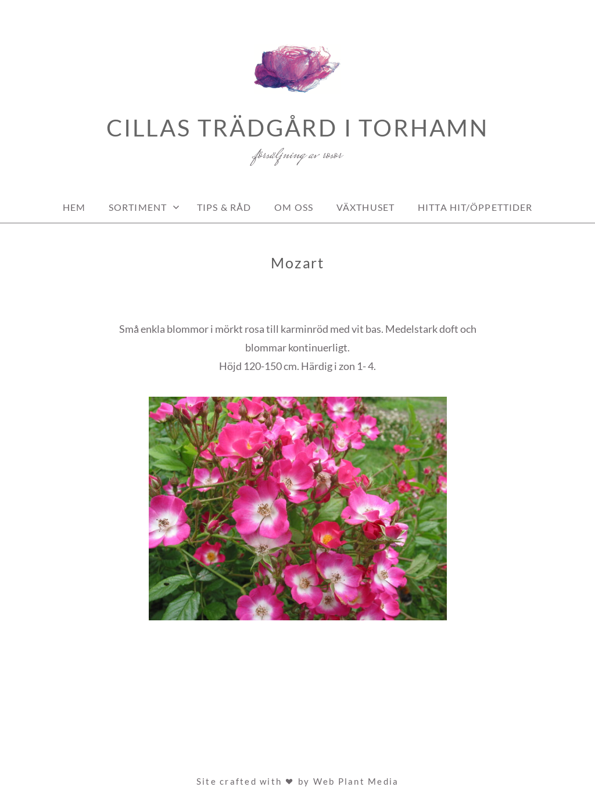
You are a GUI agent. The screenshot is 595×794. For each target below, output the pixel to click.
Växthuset (365, 207)
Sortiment (138, 207)
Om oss (293, 207)
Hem (74, 207)
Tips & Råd (224, 207)
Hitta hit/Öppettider (475, 207)
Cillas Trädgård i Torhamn (297, 128)
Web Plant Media (356, 781)
